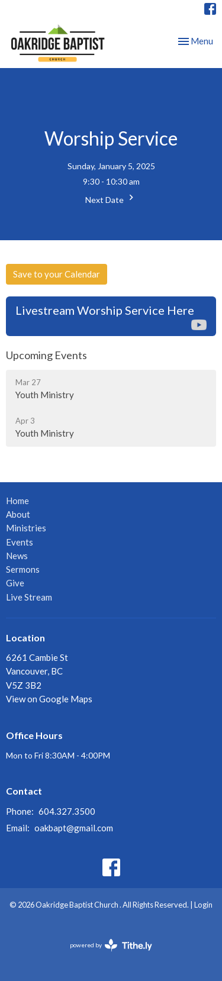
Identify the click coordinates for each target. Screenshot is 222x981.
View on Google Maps (49, 698)
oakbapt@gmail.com (73, 827)
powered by (111, 945)
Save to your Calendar (56, 274)
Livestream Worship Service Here (111, 317)
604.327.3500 (66, 811)
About (18, 514)
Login (203, 904)
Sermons (23, 569)
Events (19, 542)
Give (15, 582)
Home (17, 500)
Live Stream (29, 597)
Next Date (111, 198)
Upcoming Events (46, 355)
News (17, 555)
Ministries (26, 527)
